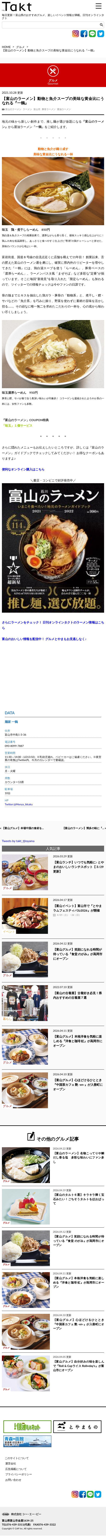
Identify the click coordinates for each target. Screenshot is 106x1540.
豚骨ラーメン (49, 109)
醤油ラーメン (64, 109)
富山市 (36, 109)
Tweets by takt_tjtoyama (18, 845)
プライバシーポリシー (18, 1478)
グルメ (20, 47)
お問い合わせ (13, 1484)
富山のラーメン (13, 109)
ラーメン (27, 109)
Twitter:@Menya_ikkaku (19, 804)
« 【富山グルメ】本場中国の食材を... (26, 828)
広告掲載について (16, 1473)
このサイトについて (17, 1462)
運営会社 (10, 1467)
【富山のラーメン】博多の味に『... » (79, 832)
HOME (6, 47)
